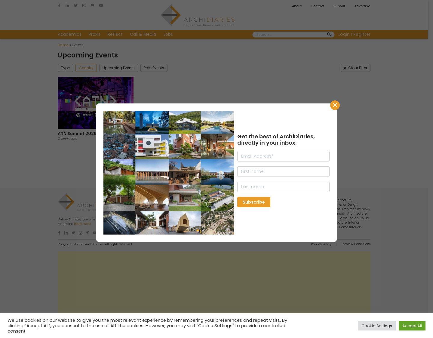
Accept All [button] (412, 326)
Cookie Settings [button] (376, 326)
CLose (335, 105)
